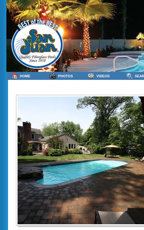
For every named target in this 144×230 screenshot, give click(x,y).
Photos (61, 76)
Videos (99, 76)
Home (20, 76)
